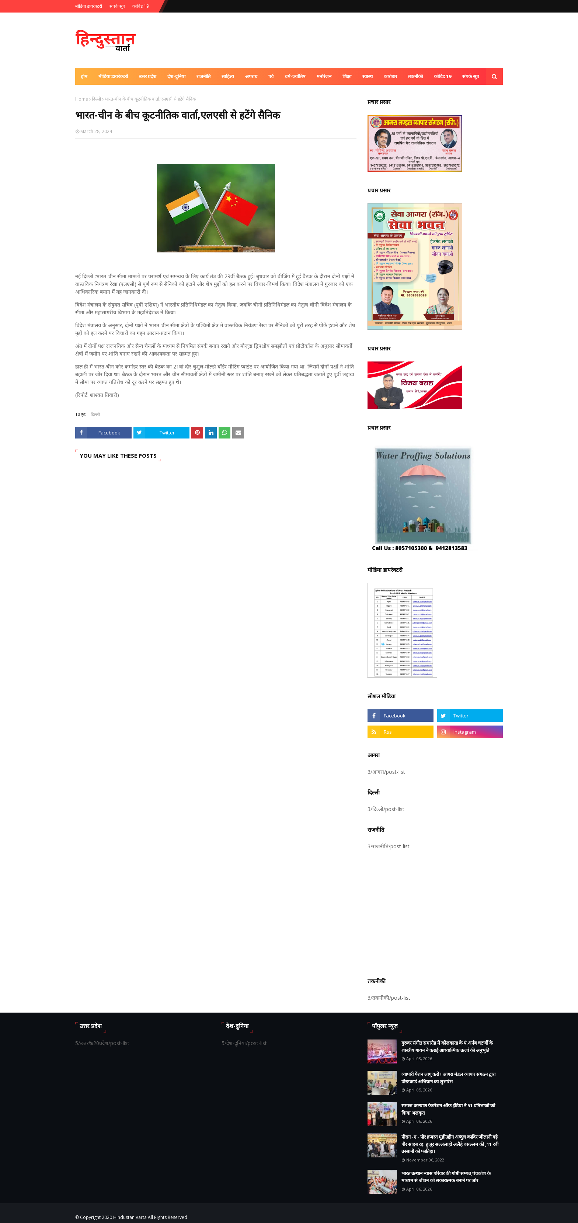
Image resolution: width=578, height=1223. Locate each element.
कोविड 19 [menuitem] (442, 76)
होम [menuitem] (84, 76)
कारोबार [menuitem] (390, 76)
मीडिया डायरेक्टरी (88, 6)
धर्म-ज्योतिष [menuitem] (295, 76)
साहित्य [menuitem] (228, 76)
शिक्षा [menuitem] (346, 76)
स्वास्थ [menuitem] (367, 76)
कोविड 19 (140, 6)
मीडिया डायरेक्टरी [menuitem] (113, 76)
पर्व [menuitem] (271, 76)
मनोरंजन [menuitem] (324, 76)
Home (81, 99)
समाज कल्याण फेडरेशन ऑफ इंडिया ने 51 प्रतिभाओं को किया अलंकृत (448, 1109)
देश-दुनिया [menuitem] (176, 76)
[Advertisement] (435, 912)
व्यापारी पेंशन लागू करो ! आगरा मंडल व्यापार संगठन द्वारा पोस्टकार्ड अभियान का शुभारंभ (448, 1078)
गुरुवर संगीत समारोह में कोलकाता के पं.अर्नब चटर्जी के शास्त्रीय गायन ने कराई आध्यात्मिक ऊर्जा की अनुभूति (447, 1046)
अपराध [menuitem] (251, 76)
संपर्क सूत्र (117, 6)
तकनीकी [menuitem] (415, 76)
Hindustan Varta (130, 1217)
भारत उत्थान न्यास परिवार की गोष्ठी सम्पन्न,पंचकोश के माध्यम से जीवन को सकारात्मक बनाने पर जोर (446, 1177)
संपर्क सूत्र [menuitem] (470, 76)
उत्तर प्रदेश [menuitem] (147, 76)
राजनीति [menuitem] (203, 76)
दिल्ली (96, 99)
